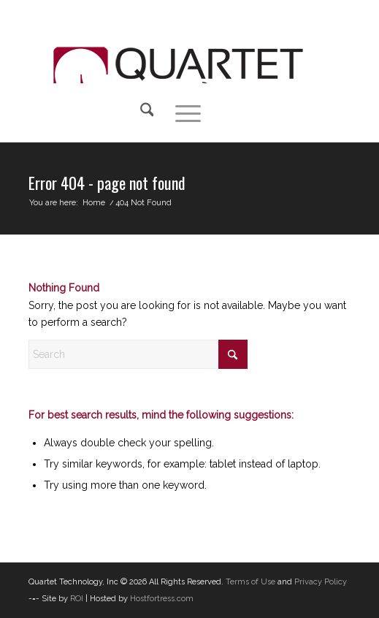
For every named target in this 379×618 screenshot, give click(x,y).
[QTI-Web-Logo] (178, 45)
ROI (76, 598)
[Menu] (181, 112)
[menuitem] (143, 112)
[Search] (140, 112)
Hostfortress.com (162, 598)
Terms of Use (250, 582)
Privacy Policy (320, 582)
